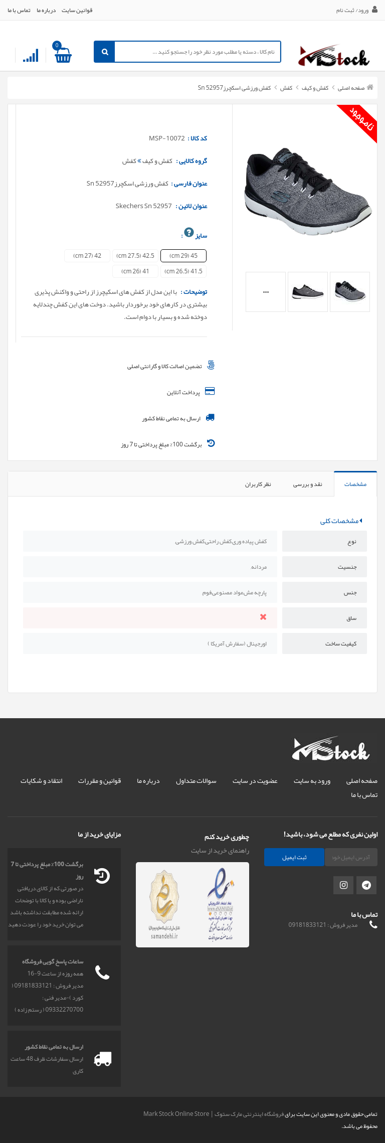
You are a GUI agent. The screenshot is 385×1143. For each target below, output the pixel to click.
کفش (285, 88)
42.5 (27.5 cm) (135, 256)
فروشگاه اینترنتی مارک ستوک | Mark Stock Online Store (213, 1114)
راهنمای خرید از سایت (220, 850)
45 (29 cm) (183, 256)
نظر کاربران (258, 484)
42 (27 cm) (87, 256)
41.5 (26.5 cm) (183, 271)
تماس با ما (19, 10)
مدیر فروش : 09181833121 (323, 925)
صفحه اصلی (351, 88)
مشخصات (355, 484)
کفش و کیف (314, 88)
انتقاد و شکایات (41, 780)
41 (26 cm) (135, 271)
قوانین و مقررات (99, 780)
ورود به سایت (312, 780)
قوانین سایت (77, 10)
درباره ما (46, 10)
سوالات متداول (196, 780)
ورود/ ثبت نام (356, 10)
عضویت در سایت (255, 780)
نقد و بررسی (307, 484)
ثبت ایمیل (294, 857)
